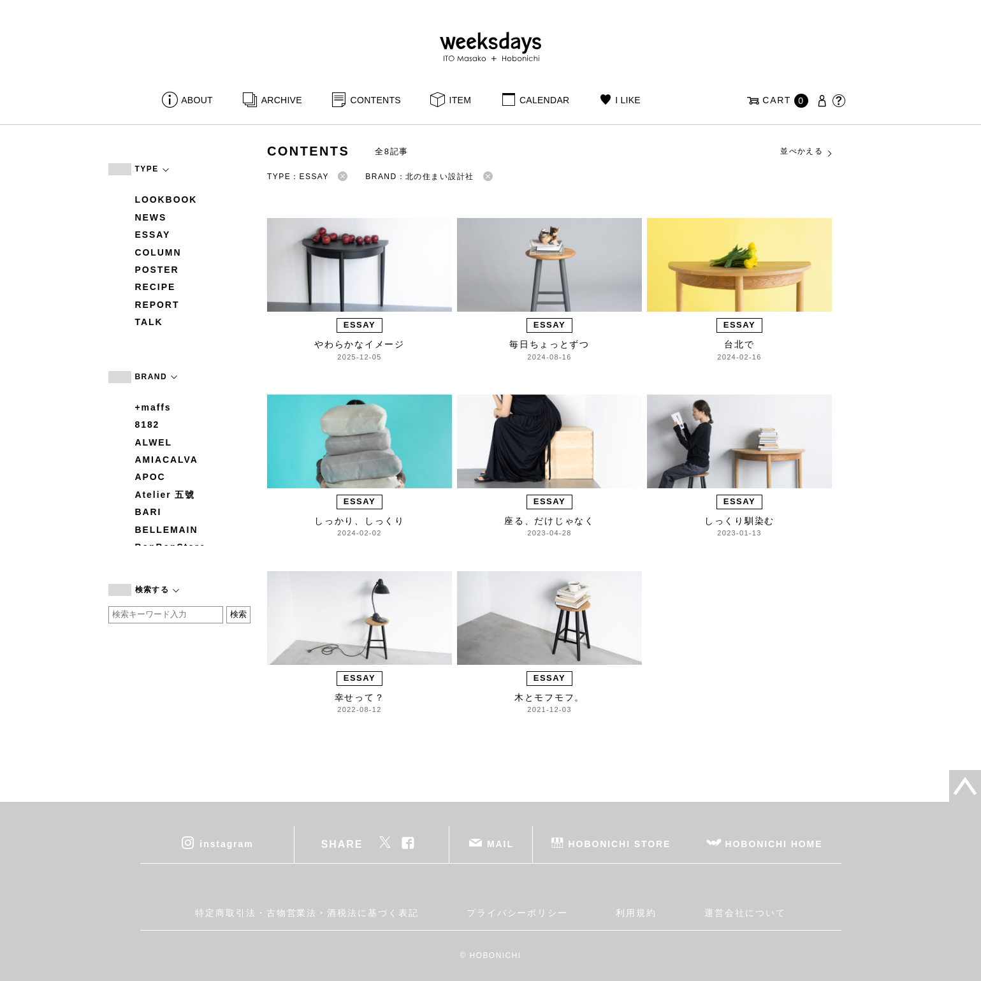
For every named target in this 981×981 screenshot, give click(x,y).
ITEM (460, 100)
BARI (148, 512)
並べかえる (807, 152)
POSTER (157, 270)
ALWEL (154, 442)
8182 (147, 424)
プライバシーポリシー (517, 913)
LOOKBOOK (166, 199)
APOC (150, 477)
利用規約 (636, 913)
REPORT (157, 305)
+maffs (153, 407)
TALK (149, 322)
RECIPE (155, 287)
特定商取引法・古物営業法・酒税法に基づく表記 (306, 913)
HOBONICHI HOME (774, 844)
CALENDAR (544, 100)
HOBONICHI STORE (620, 844)
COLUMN (158, 252)
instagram (226, 844)
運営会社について (744, 913)
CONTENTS (376, 100)
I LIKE (628, 100)
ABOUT (197, 100)
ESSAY (153, 234)
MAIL (500, 844)
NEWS (151, 217)
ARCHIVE (281, 100)
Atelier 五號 (165, 495)
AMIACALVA (166, 459)
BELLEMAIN (166, 530)
